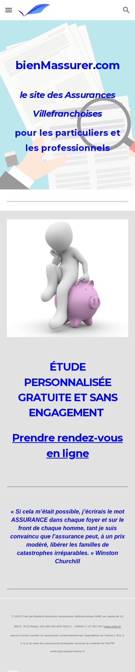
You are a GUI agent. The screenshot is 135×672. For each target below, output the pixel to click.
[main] (68, 63)
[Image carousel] (68, 278)
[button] (8, 10)
